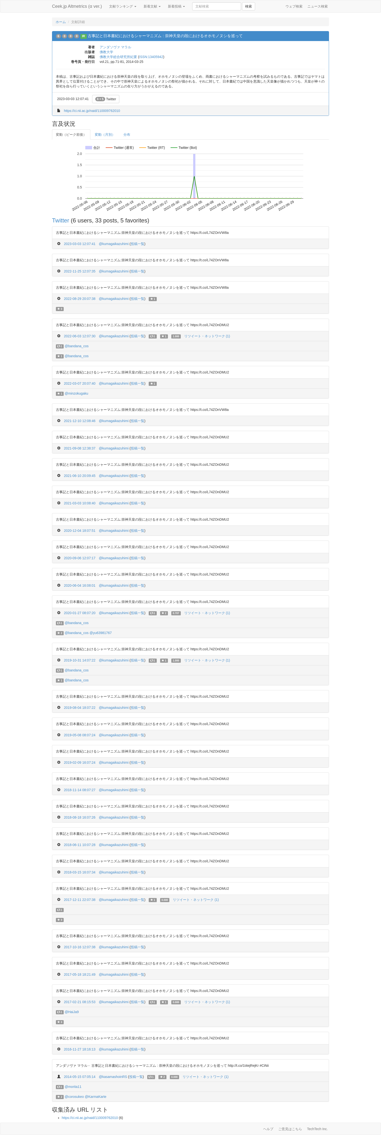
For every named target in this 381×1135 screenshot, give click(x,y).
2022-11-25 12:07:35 (79, 271)
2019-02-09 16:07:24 (79, 762)
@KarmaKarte (95, 1097)
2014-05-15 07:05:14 (79, 1077)
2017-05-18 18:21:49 (79, 974)
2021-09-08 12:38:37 (79, 448)
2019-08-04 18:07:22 (79, 708)
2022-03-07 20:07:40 (79, 383)
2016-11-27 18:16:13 (79, 1049)
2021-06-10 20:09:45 (79, 476)
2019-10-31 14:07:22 (79, 660)
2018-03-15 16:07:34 (79, 872)
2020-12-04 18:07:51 (79, 531)
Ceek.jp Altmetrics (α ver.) (77, 6)
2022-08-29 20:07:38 (79, 299)
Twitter (105, 99)
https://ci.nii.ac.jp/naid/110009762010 (92, 111)
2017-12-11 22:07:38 (79, 900)
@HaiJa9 (72, 1012)
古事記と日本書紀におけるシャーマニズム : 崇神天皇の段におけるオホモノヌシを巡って (165, 36)
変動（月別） (105, 134)
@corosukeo (74, 1097)
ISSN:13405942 (151, 57)
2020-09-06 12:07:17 (79, 558)
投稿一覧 (137, 244)
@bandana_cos (76, 346)
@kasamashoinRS (113, 1077)
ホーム (61, 22)
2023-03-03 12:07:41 (79, 244)
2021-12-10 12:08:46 (79, 421)
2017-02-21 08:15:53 (79, 1002)
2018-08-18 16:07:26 (79, 817)
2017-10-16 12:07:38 (79, 947)
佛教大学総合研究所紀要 (118, 57)
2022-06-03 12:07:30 (79, 336)
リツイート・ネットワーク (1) (207, 336)
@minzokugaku (76, 393)
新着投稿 (176, 6)
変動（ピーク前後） (71, 134)
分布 (126, 134)
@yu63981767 (100, 633)
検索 (248, 6)
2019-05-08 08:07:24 (79, 735)
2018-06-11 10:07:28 (79, 845)
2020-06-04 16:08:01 (79, 585)
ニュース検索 (317, 6)
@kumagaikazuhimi (114, 244)
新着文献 (152, 6)
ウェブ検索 (294, 6)
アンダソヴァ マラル (115, 47)
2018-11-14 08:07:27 (79, 790)
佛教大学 (106, 52)
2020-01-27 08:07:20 (79, 613)
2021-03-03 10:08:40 (79, 503)
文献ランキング (122, 6)
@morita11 (73, 1087)
